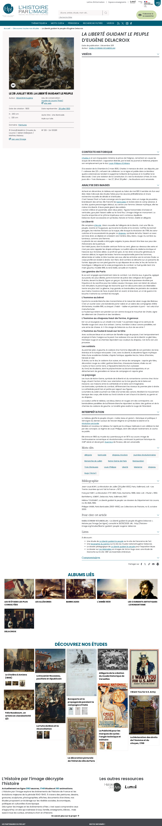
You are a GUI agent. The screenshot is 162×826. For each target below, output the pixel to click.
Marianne (138, 467)
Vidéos (110, 23)
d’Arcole (97, 225)
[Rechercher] (81, 12)
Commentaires (91, 557)
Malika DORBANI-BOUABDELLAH (102, 48)
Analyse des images (96, 185)
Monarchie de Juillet (93, 461)
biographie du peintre (100, 544)
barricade (102, 455)
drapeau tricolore (120, 455)
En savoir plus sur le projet (64, 819)
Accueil (7, 28)
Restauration (138, 461)
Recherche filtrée (93, 23)
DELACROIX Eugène (24, 98)
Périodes (73, 23)
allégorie (88, 455)
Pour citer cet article (94, 515)
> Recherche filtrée (65, 17)
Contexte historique (97, 152)
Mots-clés (57, 23)
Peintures (22, 125)
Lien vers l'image (19, 139)
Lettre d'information (96, 2)
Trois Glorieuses (91, 467)
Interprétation (93, 412)
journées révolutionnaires (145, 455)
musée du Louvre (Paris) (52, 100)
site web (47, 103)
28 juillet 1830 (64, 108)
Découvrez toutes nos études (26, 28)
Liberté (125, 467)
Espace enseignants (117, 2)
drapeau (152, 467)
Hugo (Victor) (90, 473)
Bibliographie (90, 481)
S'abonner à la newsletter (148, 15)
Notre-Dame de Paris (117, 461)
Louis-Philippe (110, 467)
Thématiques (38, 23)
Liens (85, 532)
